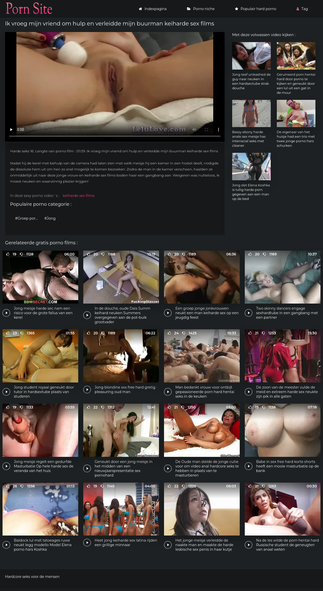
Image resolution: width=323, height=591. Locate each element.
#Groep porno (27, 218)
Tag (302, 9)
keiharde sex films (78, 195)
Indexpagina (153, 9)
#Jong (50, 218)
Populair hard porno (255, 9)
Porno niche (201, 9)
